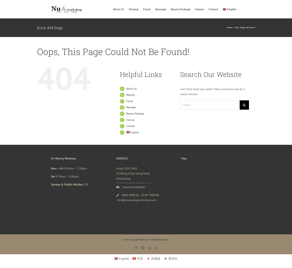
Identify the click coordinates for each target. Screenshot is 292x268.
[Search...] (210, 105)
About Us (131, 88)
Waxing (130, 94)
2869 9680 (128, 195)
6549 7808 (148, 195)
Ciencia (130, 120)
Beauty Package (135, 113)
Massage (131, 107)
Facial (129, 101)
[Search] (244, 105)
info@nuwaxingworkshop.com (136, 200)
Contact (130, 126)
